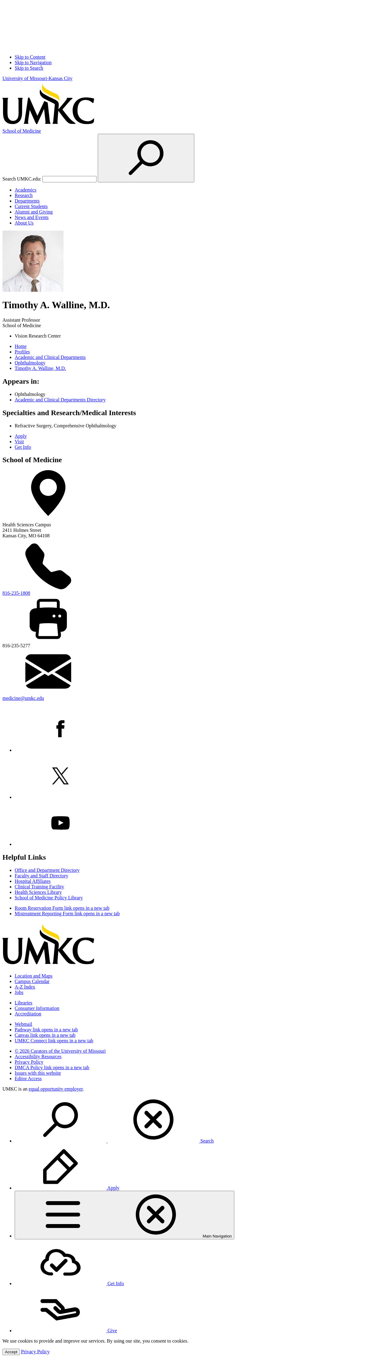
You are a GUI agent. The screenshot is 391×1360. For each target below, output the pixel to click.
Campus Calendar (32, 981)
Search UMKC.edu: (21, 178)
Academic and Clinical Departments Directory (60, 399)
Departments (27, 200)
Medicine (21, 130)
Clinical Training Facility (39, 886)
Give (66, 1330)
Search (114, 1140)
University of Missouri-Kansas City (37, 78)
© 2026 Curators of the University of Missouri (60, 1051)
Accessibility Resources (38, 1056)
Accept (11, 1352)
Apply (21, 436)
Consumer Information (37, 1008)
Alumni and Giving (34, 211)
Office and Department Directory (47, 870)
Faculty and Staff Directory (41, 875)
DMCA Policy (52, 1067)
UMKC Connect (54, 1040)
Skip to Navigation (33, 62)
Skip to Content (30, 57)
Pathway (46, 1029)
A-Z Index (25, 986)
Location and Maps (34, 975)
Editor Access (28, 1078)
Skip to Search (29, 68)
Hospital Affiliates (32, 881)
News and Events (32, 217)
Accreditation (28, 1013)
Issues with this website (38, 1073)
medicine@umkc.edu (23, 698)
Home (21, 346)
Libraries (23, 1002)
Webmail (23, 1024)
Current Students (31, 206)
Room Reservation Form (62, 908)
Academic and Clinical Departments (50, 357)
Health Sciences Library (38, 892)
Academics (25, 189)
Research (24, 195)
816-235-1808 (16, 593)
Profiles (22, 351)
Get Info (23, 447)
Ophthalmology (30, 362)
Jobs (19, 992)
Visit (19, 441)
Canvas (45, 1035)
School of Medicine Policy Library (49, 897)
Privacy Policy (29, 1062)
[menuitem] (202, 1120)
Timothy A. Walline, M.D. (40, 368)
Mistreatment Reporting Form (67, 913)
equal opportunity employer (56, 1088)
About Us (24, 222)
